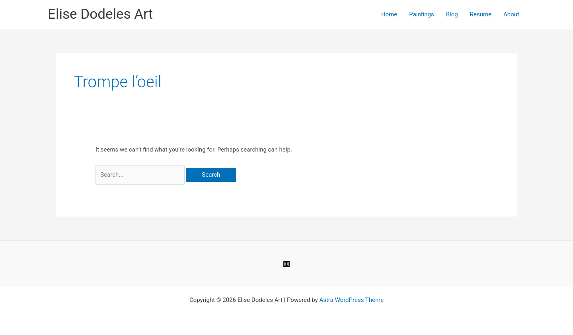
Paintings (421, 14)
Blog (452, 14)
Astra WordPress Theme (351, 299)
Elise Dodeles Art (100, 14)
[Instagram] (286, 264)
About (511, 14)
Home (389, 14)
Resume (480, 14)
